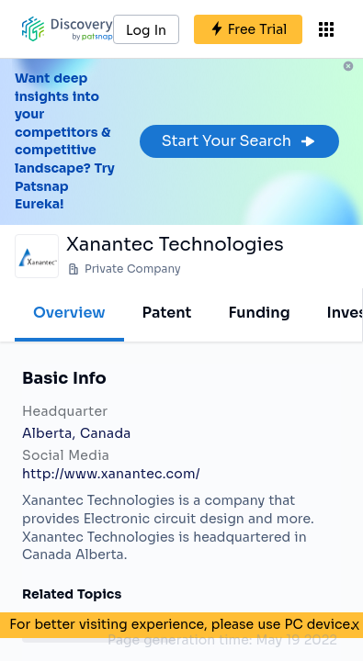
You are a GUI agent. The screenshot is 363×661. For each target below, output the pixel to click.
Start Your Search (239, 141)
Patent (167, 312)
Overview (69, 312)
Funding (258, 312)
